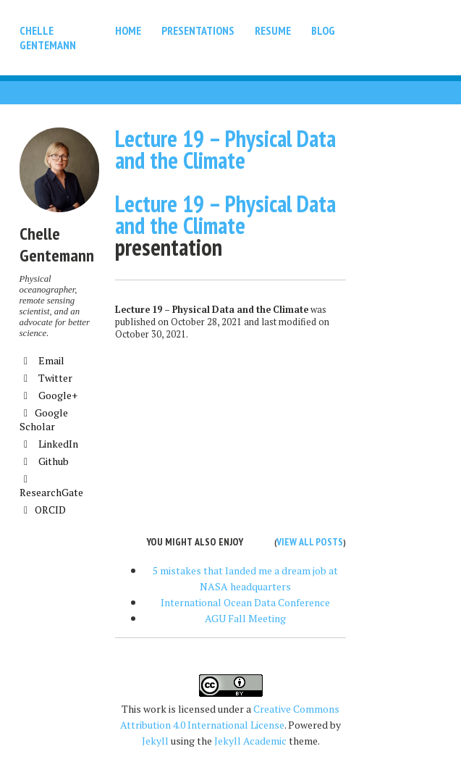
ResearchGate (51, 486)
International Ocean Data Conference (245, 602)
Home (128, 30)
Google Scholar (44, 419)
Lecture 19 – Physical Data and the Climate (225, 149)
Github (44, 461)
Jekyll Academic (250, 741)
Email (42, 360)
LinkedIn (49, 444)
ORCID (43, 509)
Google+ (48, 395)
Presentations (197, 30)
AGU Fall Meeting (245, 618)
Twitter (46, 378)
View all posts (309, 541)
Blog (323, 30)
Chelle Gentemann (48, 37)
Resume (273, 30)
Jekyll (155, 741)
